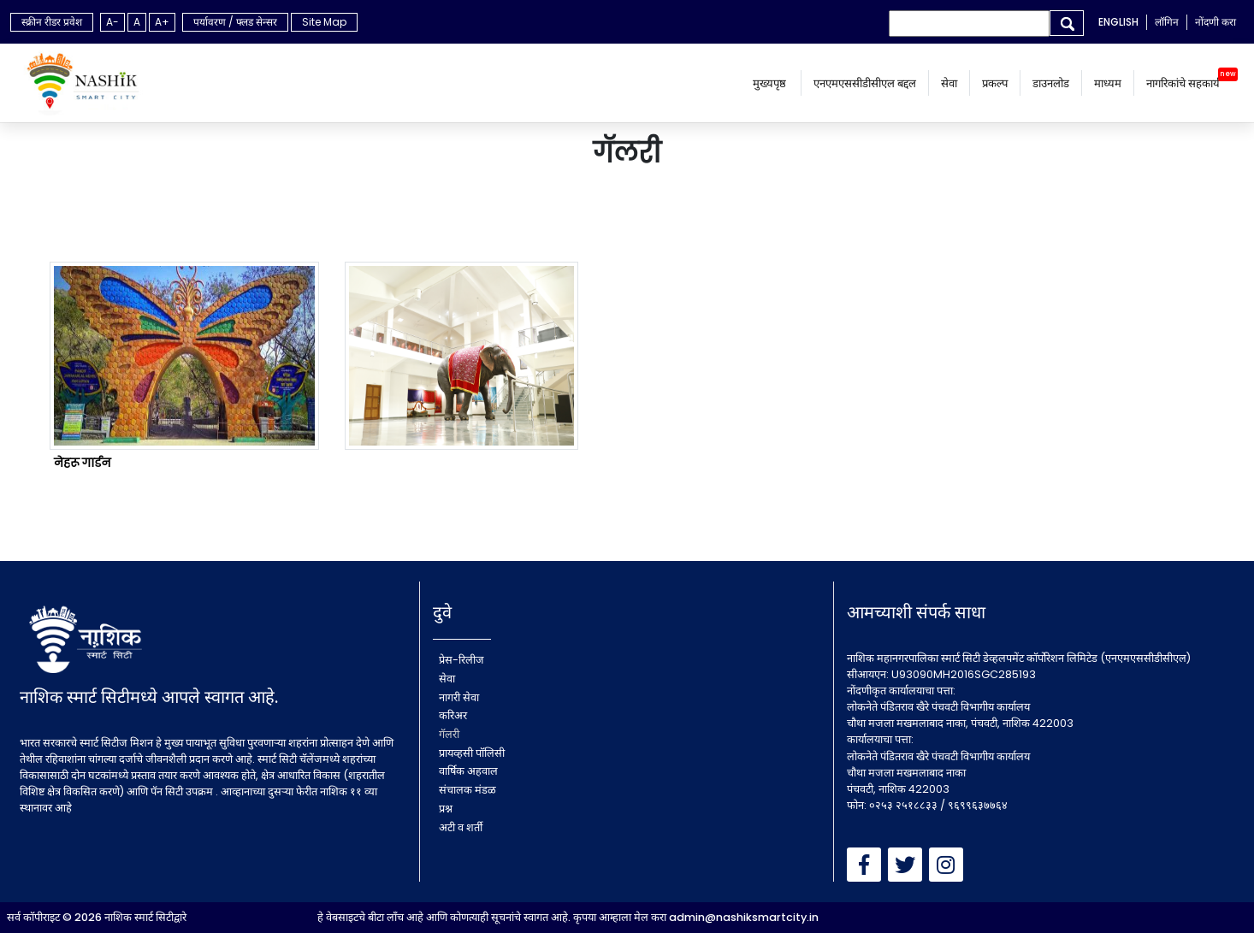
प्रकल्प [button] (995, 83)
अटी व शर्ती (460, 827)
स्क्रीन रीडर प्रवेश (51, 22)
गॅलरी (449, 734)
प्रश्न (446, 808)
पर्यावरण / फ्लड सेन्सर (235, 22)
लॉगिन (1167, 22)
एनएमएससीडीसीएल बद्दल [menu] (864, 83)
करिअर (453, 715)
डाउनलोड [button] (1050, 83)
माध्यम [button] (1107, 83)
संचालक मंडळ (467, 789)
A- (112, 22)
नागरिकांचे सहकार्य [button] (1183, 83)
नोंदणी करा (1215, 22)
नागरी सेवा (459, 697)
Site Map (324, 22)
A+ (162, 22)
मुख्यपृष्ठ (771, 83)
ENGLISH (1118, 22)
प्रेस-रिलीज (461, 660)
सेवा (949, 83)
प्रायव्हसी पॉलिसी (472, 753)
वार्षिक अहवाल (468, 771)
